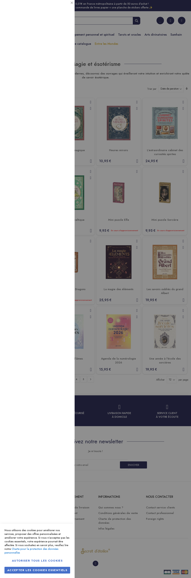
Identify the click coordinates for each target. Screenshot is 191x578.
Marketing (64, 90)
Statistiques (64, 50)
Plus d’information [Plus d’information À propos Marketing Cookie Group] (59, 113)
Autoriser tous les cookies (37, 561)
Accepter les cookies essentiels (37, 570)
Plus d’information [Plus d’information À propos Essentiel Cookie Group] (59, 34)
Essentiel (64, 7)
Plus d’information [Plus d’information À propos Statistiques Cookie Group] (59, 74)
